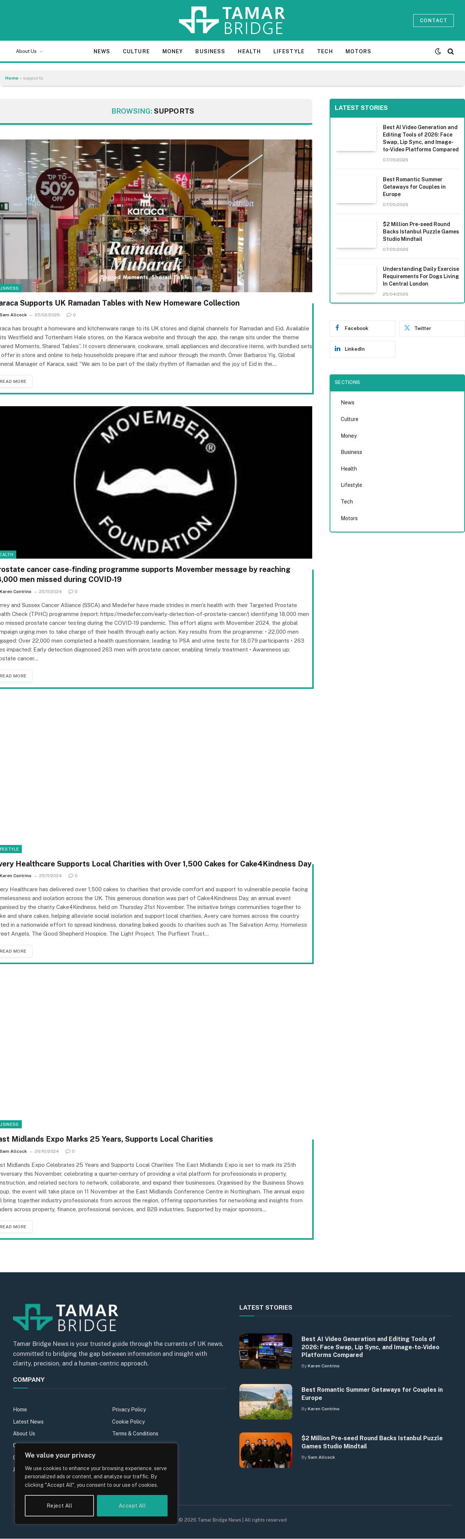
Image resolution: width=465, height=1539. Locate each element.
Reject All (59, 1506)
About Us (26, 51)
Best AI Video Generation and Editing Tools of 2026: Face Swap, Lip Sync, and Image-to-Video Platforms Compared (421, 138)
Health (249, 51)
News (102, 51)
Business (210, 51)
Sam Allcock (321, 1457)
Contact (433, 20)
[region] (96, 1483)
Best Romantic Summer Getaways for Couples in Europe (414, 186)
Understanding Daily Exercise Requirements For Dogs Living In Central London (421, 276)
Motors (359, 51)
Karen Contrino (324, 1365)
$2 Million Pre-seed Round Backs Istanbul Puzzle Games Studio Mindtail (421, 231)
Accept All (132, 1506)
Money (172, 51)
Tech (325, 51)
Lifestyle (288, 51)
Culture (136, 51)
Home (11, 78)
